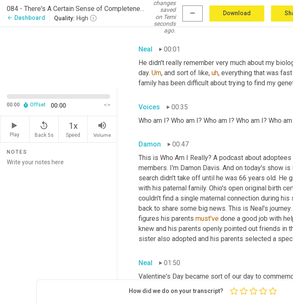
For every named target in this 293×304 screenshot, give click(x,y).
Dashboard (26, 17)
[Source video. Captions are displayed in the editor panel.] (58, 56)
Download (237, 13)
